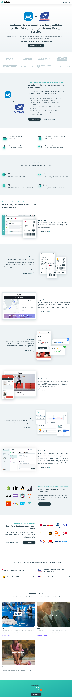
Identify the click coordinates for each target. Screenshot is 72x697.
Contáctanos (64, 2)
